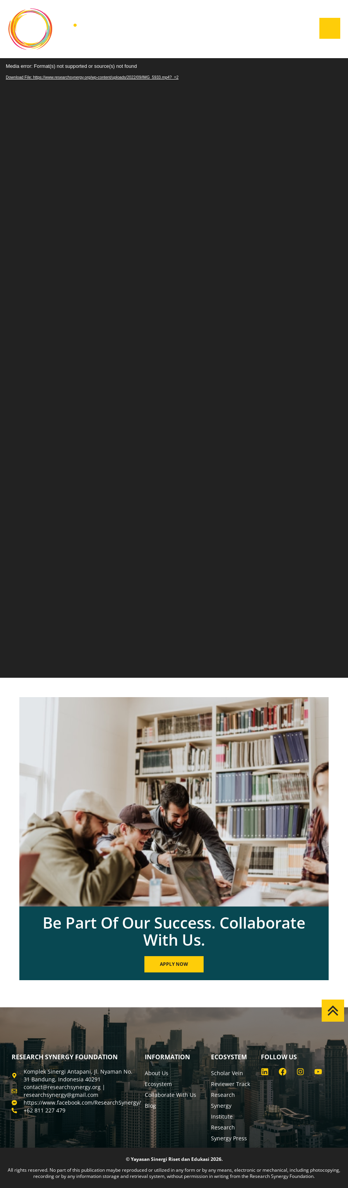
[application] (174, 368)
